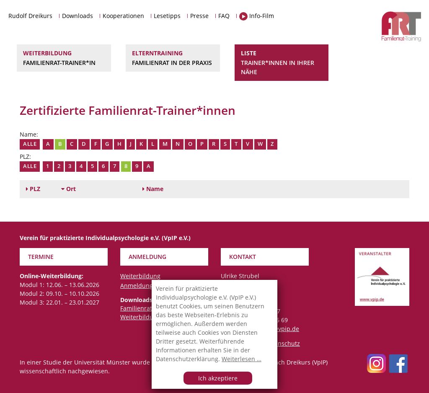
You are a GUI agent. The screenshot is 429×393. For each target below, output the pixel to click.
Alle (29, 143)
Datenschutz (282, 343)
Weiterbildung (64, 58)
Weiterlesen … (241, 359)
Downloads (77, 16)
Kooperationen (123, 16)
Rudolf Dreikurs (30, 16)
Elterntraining (173, 58)
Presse (199, 16)
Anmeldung (136, 286)
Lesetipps (167, 16)
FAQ (224, 16)
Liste (282, 63)
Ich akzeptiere (218, 378)
